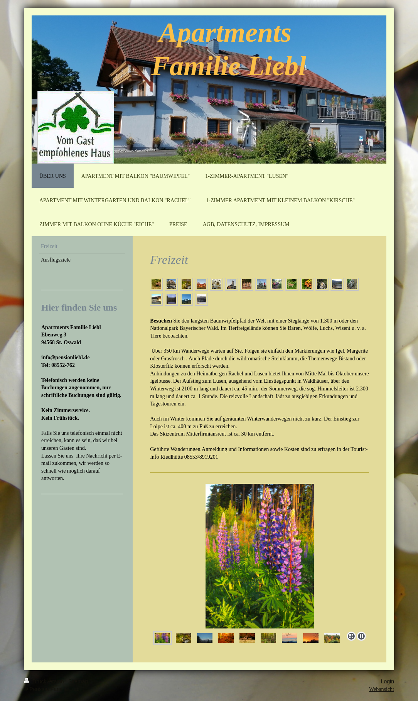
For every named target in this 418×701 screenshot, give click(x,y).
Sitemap (78, 681)
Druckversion (44, 681)
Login (387, 681)
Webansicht (381, 689)
